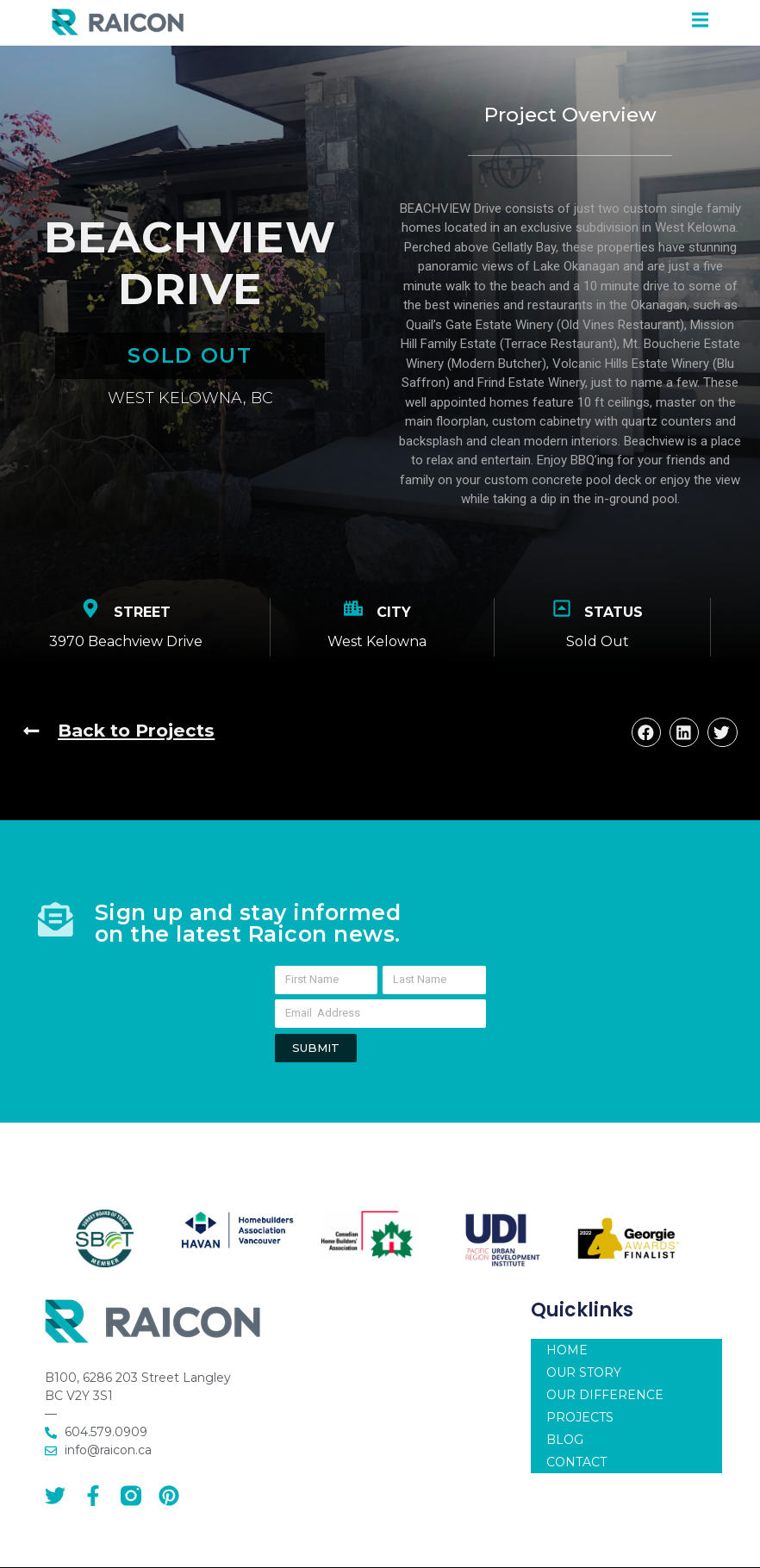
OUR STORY (583, 1379)
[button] (646, 732)
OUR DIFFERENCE (604, 1401)
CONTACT (576, 1469)
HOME (567, 1357)
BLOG (564, 1446)
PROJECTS (580, 1424)
